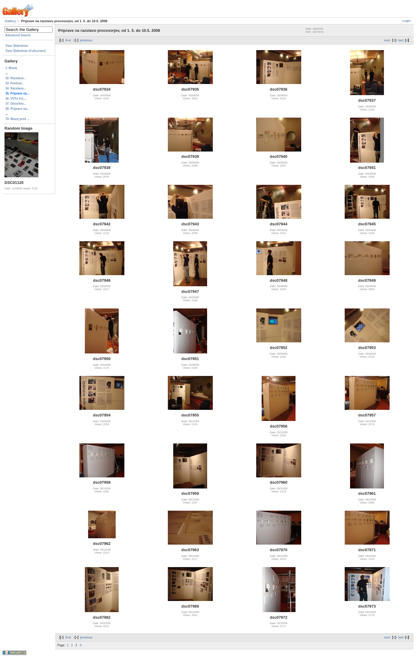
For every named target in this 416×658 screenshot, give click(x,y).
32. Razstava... (15, 78)
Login (407, 21)
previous (86, 40)
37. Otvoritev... (15, 103)
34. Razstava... (15, 88)
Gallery (10, 21)
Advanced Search (18, 35)
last (400, 40)
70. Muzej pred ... (17, 119)
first (68, 40)
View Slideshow (16, 45)
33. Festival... (14, 83)
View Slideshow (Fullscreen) (25, 51)
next (387, 40)
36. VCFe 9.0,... (15, 98)
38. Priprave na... (17, 108)
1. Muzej (11, 68)
